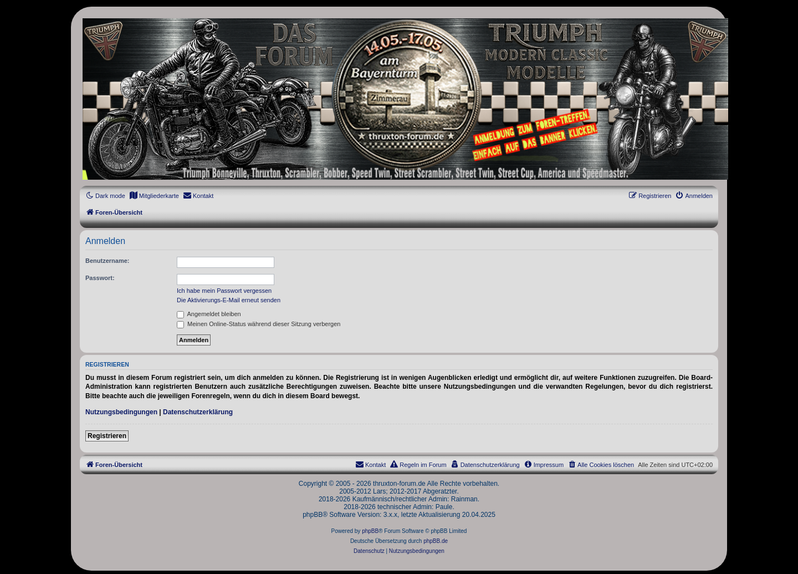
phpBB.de (435, 541)
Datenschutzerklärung (198, 412)
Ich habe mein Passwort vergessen (224, 290)
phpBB (370, 531)
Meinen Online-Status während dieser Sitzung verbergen (258, 324)
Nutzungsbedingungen (121, 412)
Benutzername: (107, 260)
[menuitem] (154, 195)
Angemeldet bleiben (209, 314)
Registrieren (107, 436)
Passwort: (100, 278)
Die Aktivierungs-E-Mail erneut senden (228, 300)
